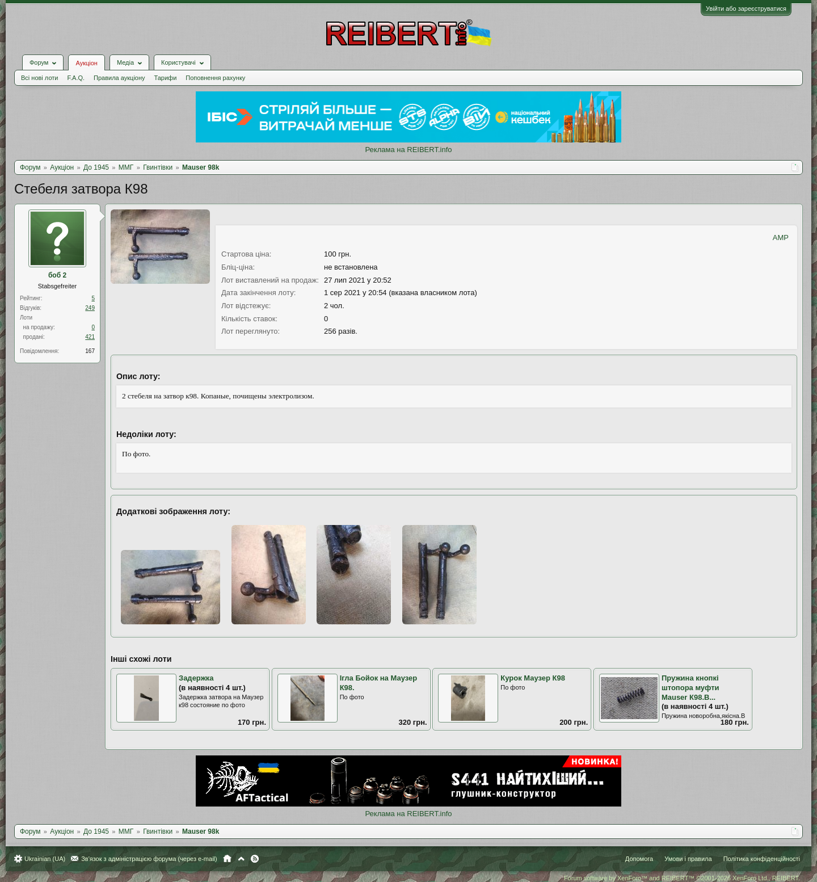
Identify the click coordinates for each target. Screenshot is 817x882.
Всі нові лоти (39, 77)
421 (90, 337)
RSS (255, 859)
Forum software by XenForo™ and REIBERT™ (682, 878)
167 (90, 351)
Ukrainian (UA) (44, 858)
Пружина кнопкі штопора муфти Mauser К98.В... (690, 687)
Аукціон (86, 63)
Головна (227, 859)
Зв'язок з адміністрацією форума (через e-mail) (149, 858)
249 (90, 308)
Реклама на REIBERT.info (408, 149)
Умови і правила (687, 858)
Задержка (196, 678)
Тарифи (165, 77)
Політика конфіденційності (761, 858)
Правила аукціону (119, 77)
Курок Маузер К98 (532, 678)
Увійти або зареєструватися (746, 8)
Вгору (241, 859)
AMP (781, 237)
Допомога (639, 858)
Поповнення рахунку (215, 77)
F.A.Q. (76, 77)
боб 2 (57, 275)
